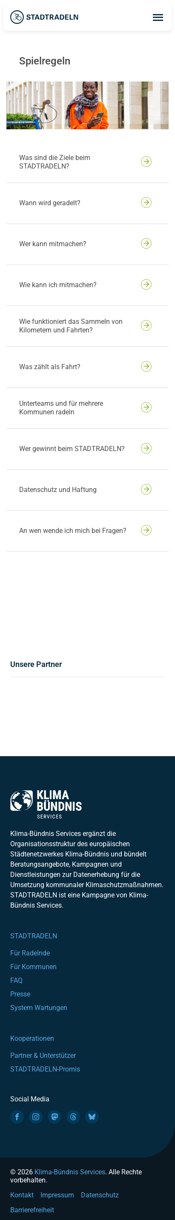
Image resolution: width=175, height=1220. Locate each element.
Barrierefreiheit (32, 1210)
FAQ (16, 980)
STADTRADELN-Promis (45, 1069)
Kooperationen (32, 1038)
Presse (20, 994)
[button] (87, 162)
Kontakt (22, 1195)
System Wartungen (38, 1008)
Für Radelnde (30, 953)
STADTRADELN (33, 936)
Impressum (57, 1195)
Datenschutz (100, 1195)
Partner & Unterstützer (43, 1055)
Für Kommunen (33, 967)
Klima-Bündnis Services (69, 1172)
